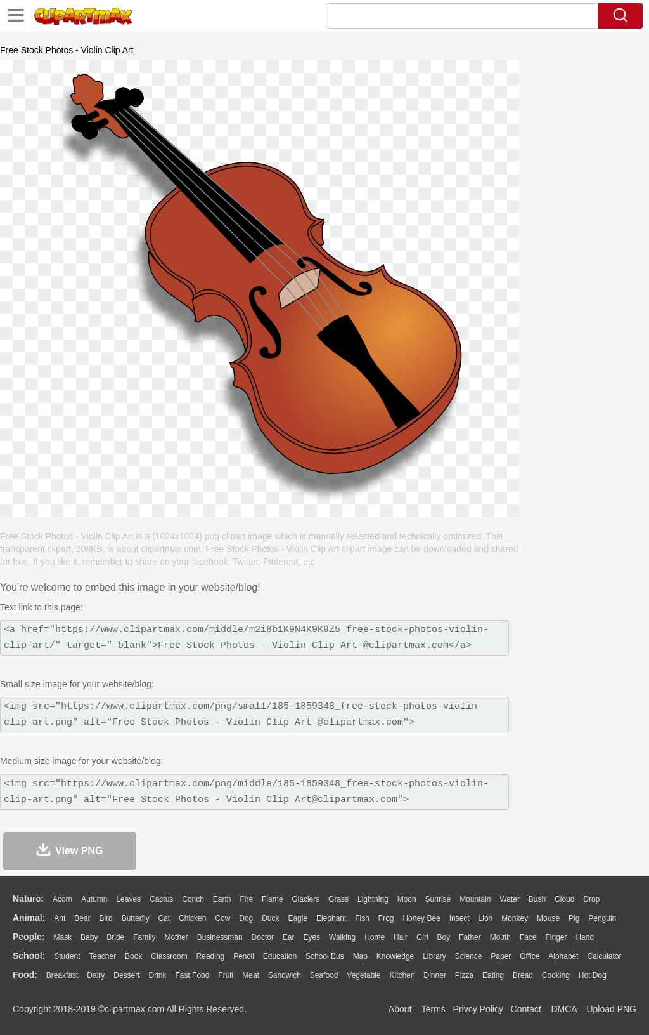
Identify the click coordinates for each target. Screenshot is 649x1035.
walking (342, 937)
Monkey (514, 918)
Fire (246, 899)
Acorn (62, 899)
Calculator (605, 956)
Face (528, 937)
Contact (526, 1009)
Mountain (475, 899)
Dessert (126, 975)
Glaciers (305, 899)
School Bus (324, 956)
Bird (105, 918)
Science (468, 956)
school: (29, 956)
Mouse (548, 918)
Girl (422, 937)
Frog (386, 918)
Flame (272, 899)
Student (67, 956)
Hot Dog (593, 975)
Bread (523, 975)
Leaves (128, 899)
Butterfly (136, 918)
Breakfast (62, 975)
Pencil (243, 956)
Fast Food (192, 975)
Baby (89, 937)
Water (509, 899)
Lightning (373, 899)
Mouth (500, 937)
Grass (338, 899)
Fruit (225, 975)
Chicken (192, 918)
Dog (246, 918)
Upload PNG (611, 1009)
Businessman (220, 937)
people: (29, 937)
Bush (537, 899)
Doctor (263, 937)
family (144, 937)
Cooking (556, 975)
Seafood (324, 975)
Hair (401, 937)
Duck (270, 918)
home (374, 937)
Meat (250, 975)
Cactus (161, 899)
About (400, 1009)
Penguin (602, 918)
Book (133, 956)
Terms (433, 1009)
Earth (222, 899)
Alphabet (563, 956)
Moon (406, 899)
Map (360, 956)
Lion (486, 918)
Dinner (435, 975)
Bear (82, 918)
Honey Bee (421, 918)
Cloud (564, 899)
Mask (62, 937)
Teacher (103, 956)
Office (529, 956)
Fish (362, 918)
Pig (574, 918)
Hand (584, 937)
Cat (164, 918)
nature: (28, 898)
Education (280, 956)
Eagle (297, 918)
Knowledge (395, 956)
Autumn (94, 899)
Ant (59, 918)
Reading (210, 956)
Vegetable (363, 975)
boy (444, 937)
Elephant (331, 918)
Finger (556, 937)
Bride (115, 937)
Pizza (464, 975)
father (470, 937)
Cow (222, 918)
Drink (158, 975)
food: (25, 975)
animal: (29, 918)
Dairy (96, 975)
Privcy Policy (478, 1009)
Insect (459, 918)
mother (176, 937)
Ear (289, 937)
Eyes (311, 937)
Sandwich (284, 975)
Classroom (169, 956)
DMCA (563, 1009)
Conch (193, 899)
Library (434, 956)
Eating (493, 975)
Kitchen (402, 975)
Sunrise (438, 899)
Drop (591, 899)
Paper (501, 956)
